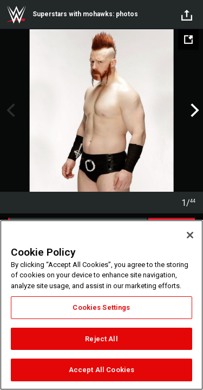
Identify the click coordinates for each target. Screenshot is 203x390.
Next (193, 110)
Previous (9, 110)
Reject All (101, 339)
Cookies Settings (101, 307)
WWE (16, 14)
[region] (101, 305)
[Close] (190, 235)
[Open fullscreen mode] (188, 39)
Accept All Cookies (101, 370)
